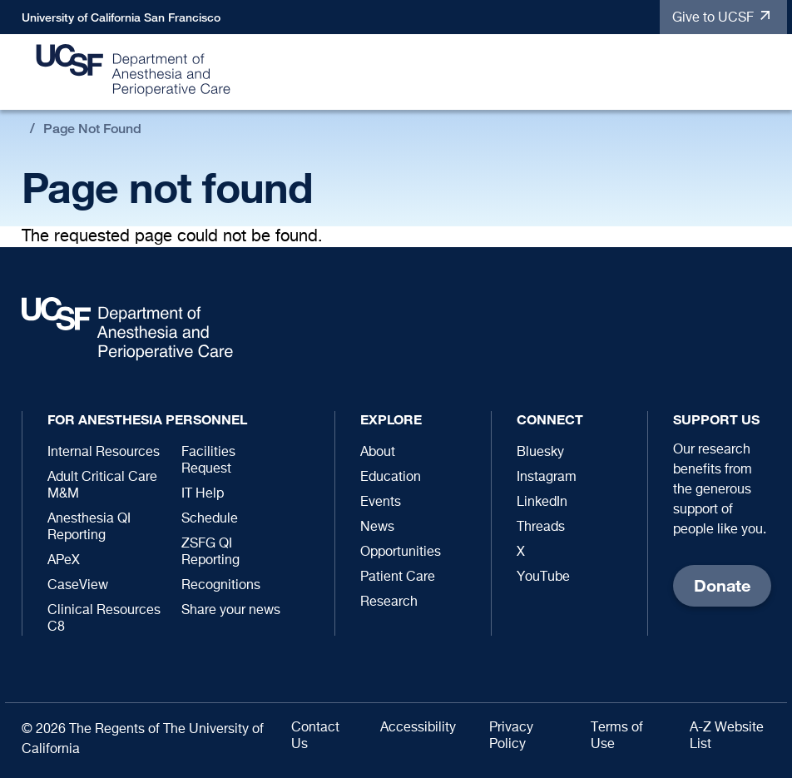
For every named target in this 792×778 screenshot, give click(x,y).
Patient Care (397, 577)
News (377, 527)
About (377, 452)
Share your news (230, 610)
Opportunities (400, 552)
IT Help (202, 494)
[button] (766, 73)
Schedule (209, 519)
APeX (63, 560)
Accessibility (418, 728)
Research (389, 602)
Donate (722, 585)
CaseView (77, 585)
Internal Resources (103, 452)
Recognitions (220, 585)
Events (380, 502)
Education (390, 477)
